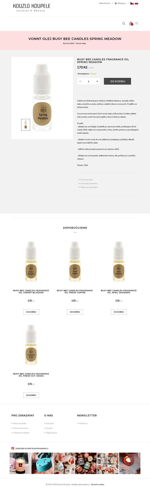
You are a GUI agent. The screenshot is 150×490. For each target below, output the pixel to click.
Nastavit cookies (97, 484)
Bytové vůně (68, 43)
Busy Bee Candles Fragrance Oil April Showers (119, 291)
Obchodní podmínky (21, 433)
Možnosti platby (19, 423)
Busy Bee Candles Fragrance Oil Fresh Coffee (75, 291)
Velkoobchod (104, 3)
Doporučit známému (88, 183)
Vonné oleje (81, 43)
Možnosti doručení (20, 428)
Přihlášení (120, 3)
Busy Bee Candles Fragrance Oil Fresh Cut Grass (31, 375)
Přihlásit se (83, 423)
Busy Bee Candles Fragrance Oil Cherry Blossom (31, 291)
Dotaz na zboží (86, 179)
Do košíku (118, 81)
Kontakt (49, 428)
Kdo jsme (50, 423)
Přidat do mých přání (89, 187)
